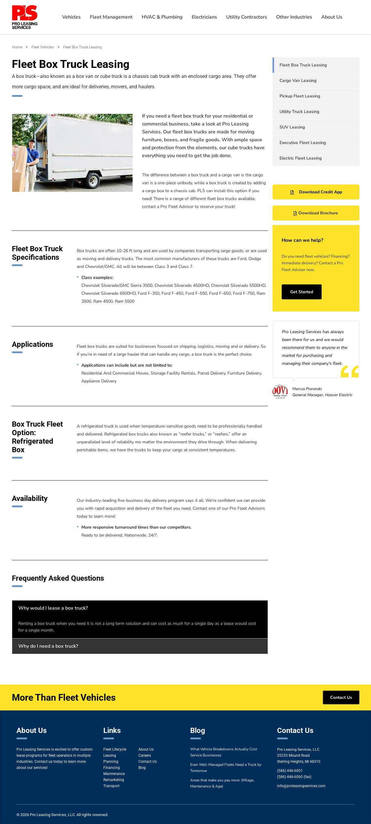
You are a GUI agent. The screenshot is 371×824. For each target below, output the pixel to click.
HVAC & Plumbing (162, 17)
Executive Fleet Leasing (303, 143)
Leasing (109, 755)
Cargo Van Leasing (298, 80)
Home (17, 47)
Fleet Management (111, 17)
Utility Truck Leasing (299, 111)
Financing (111, 768)
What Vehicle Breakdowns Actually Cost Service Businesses (223, 752)
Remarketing (113, 780)
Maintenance (114, 774)
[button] (140, 608)
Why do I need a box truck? (48, 646)
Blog (142, 768)
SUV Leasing (292, 127)
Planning (110, 761)
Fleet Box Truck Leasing (303, 65)
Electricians (204, 17)
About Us (331, 17)
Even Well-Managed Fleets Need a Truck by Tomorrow (225, 767)
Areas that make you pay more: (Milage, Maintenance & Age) (222, 783)
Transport (111, 786)
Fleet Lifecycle (114, 749)
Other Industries (294, 17)
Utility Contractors (246, 17)
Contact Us (147, 761)
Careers (144, 755)
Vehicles (71, 17)
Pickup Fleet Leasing (300, 96)
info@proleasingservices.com (301, 786)
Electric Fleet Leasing (301, 158)
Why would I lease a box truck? (53, 608)
